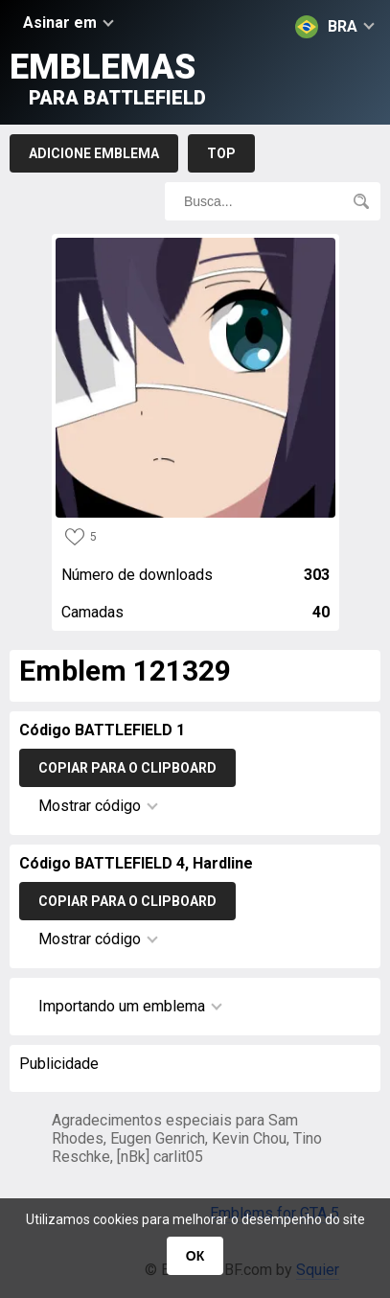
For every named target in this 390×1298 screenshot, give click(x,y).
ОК (195, 1255)
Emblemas (108, 78)
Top (221, 153)
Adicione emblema (94, 153)
